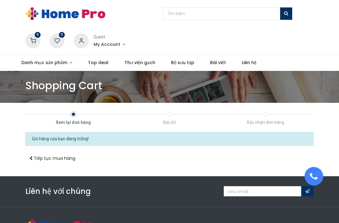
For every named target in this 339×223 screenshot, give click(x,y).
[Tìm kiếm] (286, 13)
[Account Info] (109, 45)
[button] (307, 191)
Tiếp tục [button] (52, 158)
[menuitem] (110, 63)
